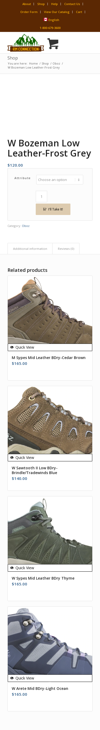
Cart (79, 12)
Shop (41, 4)
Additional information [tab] (30, 249)
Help (54, 4)
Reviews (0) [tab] (66, 249)
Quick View (22, 347)
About (26, 4)
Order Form (29, 12)
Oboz (26, 226)
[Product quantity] (41, 196)
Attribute (22, 178)
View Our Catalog (57, 12)
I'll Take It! (55, 209)
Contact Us (72, 4)
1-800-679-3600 (50, 28)
